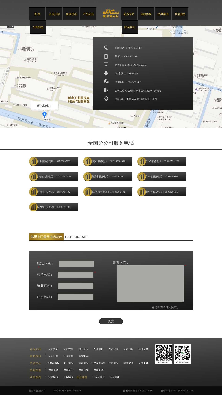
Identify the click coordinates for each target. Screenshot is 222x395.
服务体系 (100, 377)
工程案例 (68, 377)
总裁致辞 (113, 349)
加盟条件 (68, 370)
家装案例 (53, 377)
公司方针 (68, 349)
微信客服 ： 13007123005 (128, 82)
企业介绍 (54, 14)
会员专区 (128, 14)
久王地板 (68, 363)
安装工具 (143, 363)
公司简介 (53, 349)
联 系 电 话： (45, 274)
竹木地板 (113, 363)
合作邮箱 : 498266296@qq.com (130, 65)
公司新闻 (53, 356)
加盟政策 (83, 370)
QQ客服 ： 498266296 (126, 73)
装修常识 (83, 356)
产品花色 (88, 14)
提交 (111, 321)
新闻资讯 (71, 14)
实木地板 (83, 363)
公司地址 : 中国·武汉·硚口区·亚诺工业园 (136, 99)
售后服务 (180, 14)
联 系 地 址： (45, 296)
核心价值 (83, 349)
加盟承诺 (98, 370)
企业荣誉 (143, 349)
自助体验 (146, 14)
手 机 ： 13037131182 (126, 56)
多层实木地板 (98, 363)
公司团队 (128, 349)
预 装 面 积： (45, 285)
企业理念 (98, 349)
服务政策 (115, 377)
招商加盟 (38, 27)
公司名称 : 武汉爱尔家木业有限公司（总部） (138, 90)
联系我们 (129, 27)
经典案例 (163, 14)
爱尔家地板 (53, 363)
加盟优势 (53, 370)
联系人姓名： (45, 263)
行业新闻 (68, 356)
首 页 (37, 14)
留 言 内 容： (121, 262)
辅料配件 (128, 363)
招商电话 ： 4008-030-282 (128, 48)
